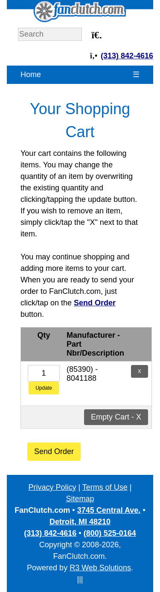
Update (43, 388)
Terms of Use (105, 487)
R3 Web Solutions (100, 567)
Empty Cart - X (116, 417)
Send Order (54, 451)
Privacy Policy (52, 487)
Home (30, 74)
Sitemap (80, 498)
